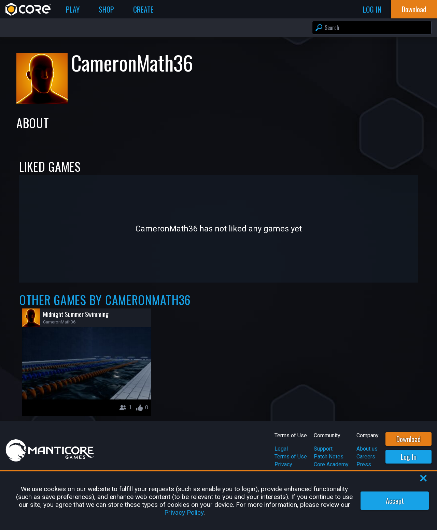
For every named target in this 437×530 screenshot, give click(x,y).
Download (408, 439)
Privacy (283, 464)
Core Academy (331, 464)
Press (363, 464)
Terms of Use (290, 456)
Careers (365, 456)
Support (323, 448)
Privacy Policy (183, 512)
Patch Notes (328, 456)
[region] (218, 501)
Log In (409, 457)
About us (367, 448)
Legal (281, 448)
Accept (395, 501)
